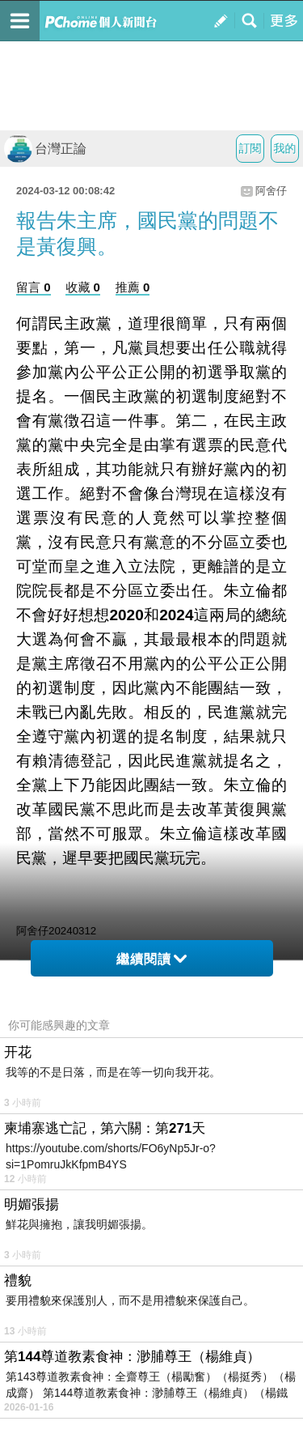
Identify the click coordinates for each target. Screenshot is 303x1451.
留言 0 (33, 287)
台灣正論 (45, 148)
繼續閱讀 (151, 959)
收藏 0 (82, 287)
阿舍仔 (271, 191)
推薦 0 (133, 287)
